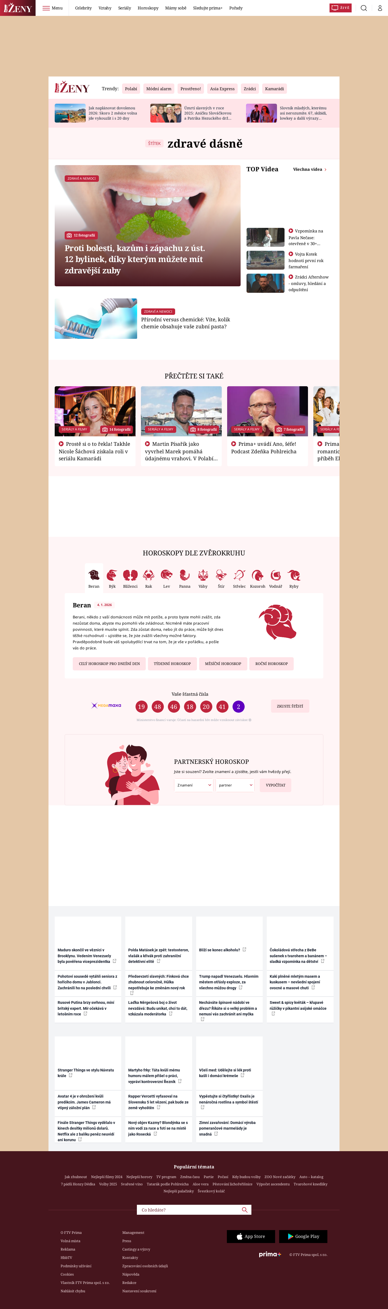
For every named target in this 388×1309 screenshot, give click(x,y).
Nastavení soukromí (139, 1291)
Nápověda (130, 1274)
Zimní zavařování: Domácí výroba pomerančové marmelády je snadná (227, 1128)
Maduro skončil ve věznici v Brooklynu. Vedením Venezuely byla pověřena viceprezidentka (87, 956)
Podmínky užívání (76, 1265)
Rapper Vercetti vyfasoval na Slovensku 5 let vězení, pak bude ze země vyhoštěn (158, 1102)
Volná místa (70, 1240)
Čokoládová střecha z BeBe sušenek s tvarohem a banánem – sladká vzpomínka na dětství (298, 956)
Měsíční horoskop (223, 663)
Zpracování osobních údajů (145, 1265)
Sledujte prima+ (207, 8)
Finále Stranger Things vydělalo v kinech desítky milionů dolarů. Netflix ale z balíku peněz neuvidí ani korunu (86, 1131)
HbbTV (66, 1257)
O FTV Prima (71, 1232)
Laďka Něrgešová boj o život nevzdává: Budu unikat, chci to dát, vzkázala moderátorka (157, 1008)
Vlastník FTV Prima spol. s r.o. (85, 1282)
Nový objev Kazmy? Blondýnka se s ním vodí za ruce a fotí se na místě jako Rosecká (158, 1128)
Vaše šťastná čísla (190, 694)
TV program (166, 1176)
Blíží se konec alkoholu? (222, 949)
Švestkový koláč (211, 1191)
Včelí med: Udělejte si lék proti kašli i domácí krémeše (225, 1073)
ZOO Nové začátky (280, 1176)
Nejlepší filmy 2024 (106, 1176)
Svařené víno (132, 1184)
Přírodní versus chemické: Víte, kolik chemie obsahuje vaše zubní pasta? (185, 323)
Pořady (235, 8)
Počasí (223, 1176)
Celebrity (83, 8)
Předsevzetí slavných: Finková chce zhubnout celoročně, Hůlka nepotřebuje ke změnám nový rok (158, 984)
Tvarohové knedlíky (310, 1184)
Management (133, 1232)
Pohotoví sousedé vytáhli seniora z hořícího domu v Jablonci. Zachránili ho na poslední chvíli (87, 982)
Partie (209, 1176)
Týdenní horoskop (172, 663)
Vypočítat (272, 783)
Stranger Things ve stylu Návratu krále (86, 1073)
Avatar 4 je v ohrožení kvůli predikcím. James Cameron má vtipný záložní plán (84, 1102)
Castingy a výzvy (136, 1249)
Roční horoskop (271, 663)
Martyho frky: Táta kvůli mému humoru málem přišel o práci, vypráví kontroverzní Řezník (155, 1076)
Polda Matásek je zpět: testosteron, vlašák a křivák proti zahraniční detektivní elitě (158, 956)
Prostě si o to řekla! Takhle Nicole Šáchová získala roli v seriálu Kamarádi (94, 451)
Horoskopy (148, 8)
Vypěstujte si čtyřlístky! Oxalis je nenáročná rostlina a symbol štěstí (228, 1101)
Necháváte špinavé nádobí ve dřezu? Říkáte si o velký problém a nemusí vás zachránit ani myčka (228, 1010)
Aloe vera (201, 1184)
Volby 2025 (108, 1184)
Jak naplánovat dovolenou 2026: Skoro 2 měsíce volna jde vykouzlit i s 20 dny (113, 113)
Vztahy (105, 8)
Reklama (68, 1249)
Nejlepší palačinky (179, 1191)
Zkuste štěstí (290, 706)
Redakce (129, 1282)
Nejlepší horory (139, 1176)
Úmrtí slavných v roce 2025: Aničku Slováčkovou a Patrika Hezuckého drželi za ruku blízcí (208, 115)
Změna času (190, 1176)
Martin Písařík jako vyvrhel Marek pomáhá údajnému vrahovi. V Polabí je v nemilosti (179, 454)
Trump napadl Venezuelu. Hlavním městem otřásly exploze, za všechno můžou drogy (228, 982)
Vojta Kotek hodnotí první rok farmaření (306, 260)
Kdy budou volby (246, 1176)
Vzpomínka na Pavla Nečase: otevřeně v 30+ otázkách (306, 240)
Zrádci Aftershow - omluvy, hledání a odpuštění (309, 283)
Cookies (67, 1274)
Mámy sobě (175, 8)
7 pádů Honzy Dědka (78, 1184)
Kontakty (130, 1257)
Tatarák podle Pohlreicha (168, 1184)
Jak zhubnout (76, 1176)
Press (126, 1240)
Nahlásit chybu (73, 1291)
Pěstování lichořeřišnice (232, 1184)
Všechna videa (308, 169)
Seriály (124, 8)
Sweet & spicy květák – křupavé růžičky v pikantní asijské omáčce (298, 1007)
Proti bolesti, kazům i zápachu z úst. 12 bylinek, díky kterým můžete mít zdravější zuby (135, 259)
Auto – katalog (311, 1176)
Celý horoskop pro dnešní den (109, 663)
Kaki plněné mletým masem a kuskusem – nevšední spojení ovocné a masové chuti (295, 982)
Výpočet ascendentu (273, 1184)
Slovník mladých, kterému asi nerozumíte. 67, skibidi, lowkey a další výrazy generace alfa (303, 115)
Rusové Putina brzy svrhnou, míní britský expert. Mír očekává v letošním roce (86, 1008)
